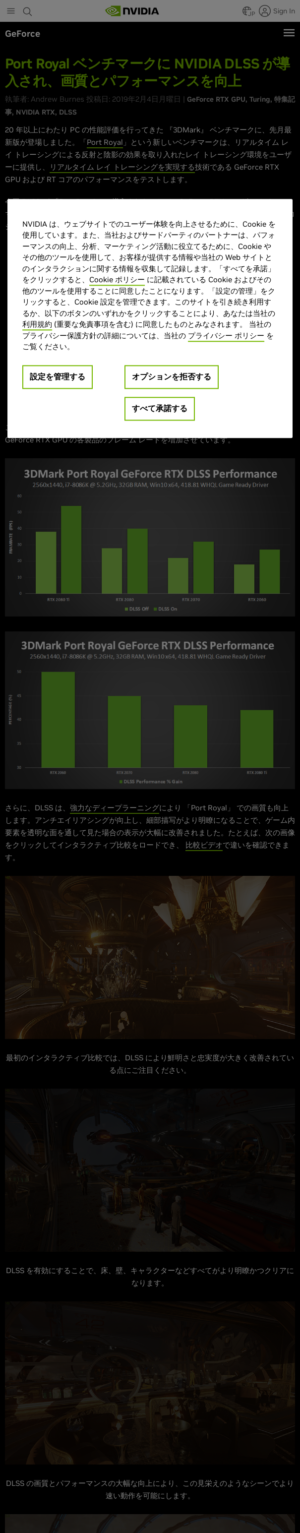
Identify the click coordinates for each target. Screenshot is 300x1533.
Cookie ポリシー (117, 279)
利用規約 (37, 324)
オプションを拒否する (171, 376)
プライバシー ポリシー (226, 335)
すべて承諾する (159, 408)
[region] (150, 318)
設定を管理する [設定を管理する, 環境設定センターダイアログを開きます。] (57, 376)
